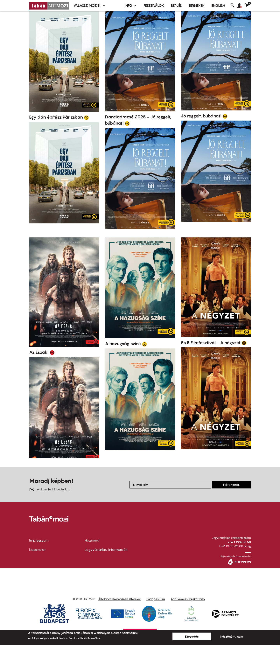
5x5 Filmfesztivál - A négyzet (211, 342)
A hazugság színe (123, 343)
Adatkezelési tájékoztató (188, 599)
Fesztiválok (154, 6)
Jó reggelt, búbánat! (201, 115)
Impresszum (39, 540)
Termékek (196, 6)
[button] (241, 5)
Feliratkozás (231, 484)
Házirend (92, 540)
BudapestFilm (155, 599)
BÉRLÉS (176, 6)
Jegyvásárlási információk (106, 550)
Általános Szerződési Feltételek (119, 599)
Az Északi (39, 352)
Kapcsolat (37, 550)
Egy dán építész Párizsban (56, 117)
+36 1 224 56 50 (239, 542)
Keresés (233, 5)
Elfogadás (192, 636)
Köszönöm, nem (231, 636)
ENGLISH (218, 6)
